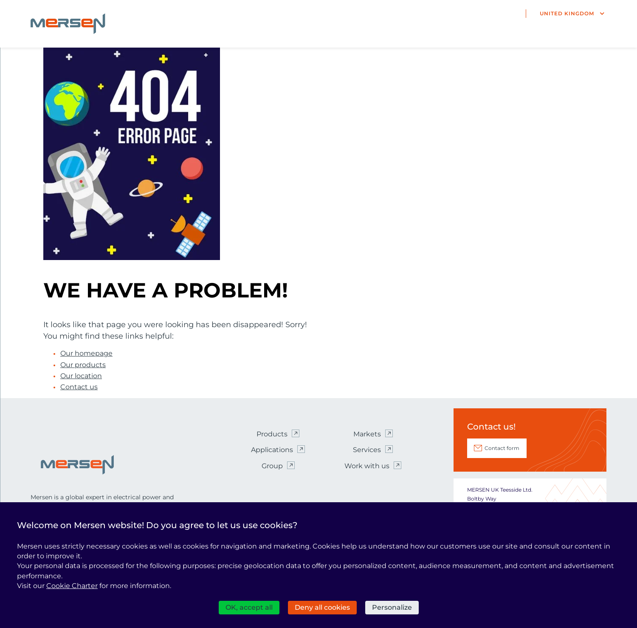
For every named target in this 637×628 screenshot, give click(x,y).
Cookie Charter (72, 586)
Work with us (366, 466)
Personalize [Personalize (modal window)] (392, 607)
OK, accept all (249, 607)
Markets (367, 434)
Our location (81, 376)
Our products (83, 365)
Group (272, 466)
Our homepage (86, 353)
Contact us (79, 387)
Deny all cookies (322, 607)
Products (271, 434)
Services (367, 450)
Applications (272, 450)
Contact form (502, 448)
